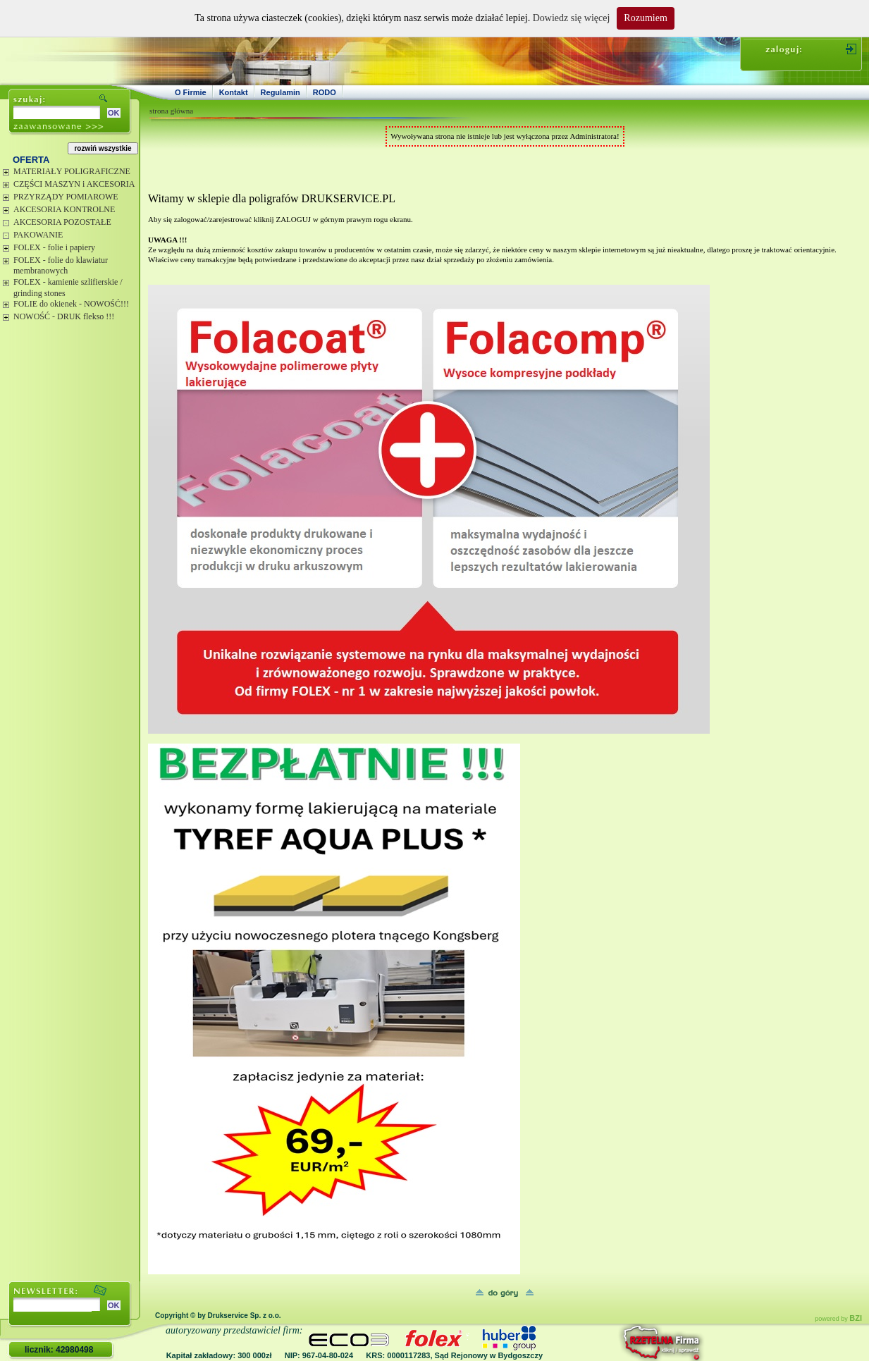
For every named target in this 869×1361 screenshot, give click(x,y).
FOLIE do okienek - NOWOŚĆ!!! (71, 304)
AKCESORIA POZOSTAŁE (62, 222)
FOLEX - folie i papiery (54, 247)
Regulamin (280, 92)
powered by (838, 1318)
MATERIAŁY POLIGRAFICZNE (71, 171)
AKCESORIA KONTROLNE (64, 209)
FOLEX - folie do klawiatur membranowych (60, 265)
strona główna (171, 110)
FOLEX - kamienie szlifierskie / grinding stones (68, 287)
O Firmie (191, 92)
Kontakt (233, 92)
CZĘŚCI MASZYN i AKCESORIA (74, 184)
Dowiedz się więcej (571, 18)
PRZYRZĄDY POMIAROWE (65, 197)
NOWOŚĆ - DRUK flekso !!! (63, 316)
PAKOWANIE (38, 235)
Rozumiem (645, 18)
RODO (324, 92)
